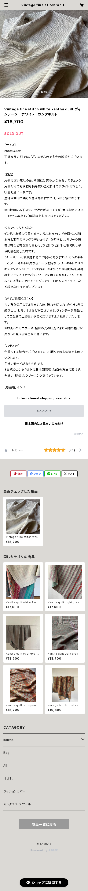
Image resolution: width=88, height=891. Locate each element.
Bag (6, 752)
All (5, 765)
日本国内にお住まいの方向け (44, 423)
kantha (8, 740)
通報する (78, 434)
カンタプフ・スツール (17, 804)
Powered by (44, 850)
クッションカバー (14, 791)
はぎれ (7, 778)
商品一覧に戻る (44, 824)
